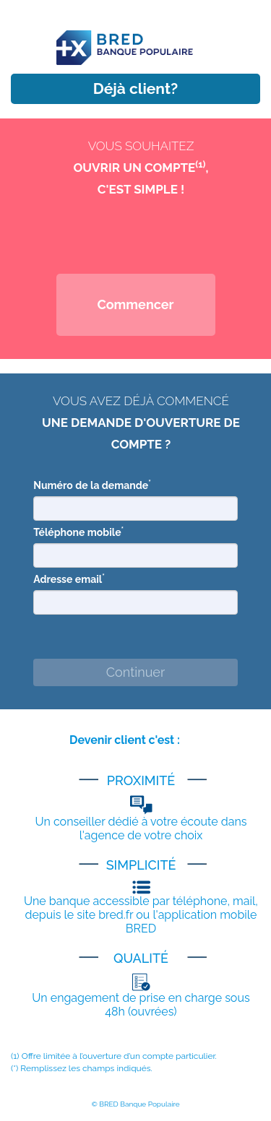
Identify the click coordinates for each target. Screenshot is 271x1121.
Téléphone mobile (78, 531)
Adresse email (69, 578)
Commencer (135, 304)
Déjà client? (135, 88)
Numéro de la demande (92, 484)
